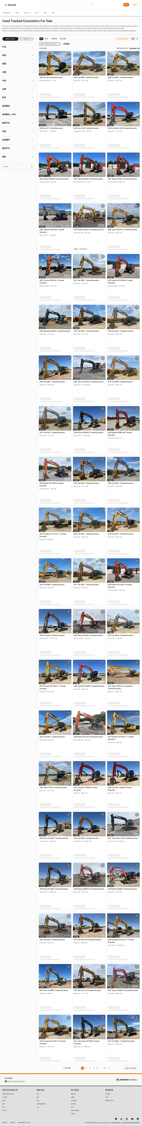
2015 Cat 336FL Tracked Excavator (52, 585)
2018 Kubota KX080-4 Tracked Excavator (122, 889)
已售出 (26, 39)
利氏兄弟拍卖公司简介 (8, 1094)
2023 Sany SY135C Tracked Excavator (53, 787)
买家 (38, 1094)
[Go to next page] (108, 1068)
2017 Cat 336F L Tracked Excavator (86, 280)
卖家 (38, 1097)
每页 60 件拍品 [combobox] (130, 1068)
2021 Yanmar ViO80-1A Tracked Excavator (123, 990)
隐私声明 (4, 1122)
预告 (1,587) (10, 39)
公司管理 (4, 1097)
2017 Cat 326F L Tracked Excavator (86, 331)
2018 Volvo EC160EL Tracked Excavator (54, 838)
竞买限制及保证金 (41, 1104)
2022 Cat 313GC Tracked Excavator (86, 128)
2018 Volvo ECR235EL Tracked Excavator (88, 432)
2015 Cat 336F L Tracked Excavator (120, 534)
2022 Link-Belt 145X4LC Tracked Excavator (89, 686)
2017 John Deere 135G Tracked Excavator (123, 838)
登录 (126, 4)
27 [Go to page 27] (104, 1068)
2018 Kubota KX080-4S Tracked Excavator (89, 889)
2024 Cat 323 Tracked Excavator (51, 77)
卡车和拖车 (74, 1100)
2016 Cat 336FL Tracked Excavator (52, 635)
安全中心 (4, 1110)
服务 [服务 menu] (37, 13)
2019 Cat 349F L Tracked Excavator (52, 382)
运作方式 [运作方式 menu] (28, 13)
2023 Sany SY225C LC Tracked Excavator (123, 230)
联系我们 (134, 1080)
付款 (38, 1107)
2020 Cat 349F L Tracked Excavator (120, 77)
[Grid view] (132, 39)
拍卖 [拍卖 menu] (18, 13)
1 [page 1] (82, 1068)
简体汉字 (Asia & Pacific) (16, 1081)
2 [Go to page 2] (86, 1068)
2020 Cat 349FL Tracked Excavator (86, 77)
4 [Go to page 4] (93, 1068)
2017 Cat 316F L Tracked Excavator (52, 432)
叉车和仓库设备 (75, 1110)
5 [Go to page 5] (97, 1068)
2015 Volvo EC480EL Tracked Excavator (54, 990)
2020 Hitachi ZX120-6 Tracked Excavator (88, 737)
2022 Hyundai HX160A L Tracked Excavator (55, 331)
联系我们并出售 (109, 1100)
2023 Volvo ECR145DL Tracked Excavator (89, 382)
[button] (123, 39)
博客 (3, 1107)
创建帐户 (135, 4)
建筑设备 (73, 1094)
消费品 (73, 1097)
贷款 (38, 1100)
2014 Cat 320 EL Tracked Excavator (52, 940)
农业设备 (73, 1104)
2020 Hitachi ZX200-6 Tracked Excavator (88, 635)
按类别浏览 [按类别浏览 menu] (7, 13)
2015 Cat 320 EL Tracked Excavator (120, 635)
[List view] (137, 39)
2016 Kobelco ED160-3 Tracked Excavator (89, 230)
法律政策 (12, 1122)
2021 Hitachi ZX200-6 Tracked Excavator (54, 179)
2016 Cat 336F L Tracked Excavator (86, 483)
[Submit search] (91, 4)
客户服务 (107, 1094)
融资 (45, 13)
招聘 (3, 1104)
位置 (53, 13)
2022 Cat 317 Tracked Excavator (51, 128)
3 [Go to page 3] (89, 1068)
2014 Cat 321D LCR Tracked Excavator (87, 990)
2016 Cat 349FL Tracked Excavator (120, 382)
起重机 (73, 1114)
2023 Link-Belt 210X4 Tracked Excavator (122, 128)
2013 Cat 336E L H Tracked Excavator (121, 1041)
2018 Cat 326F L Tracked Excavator (120, 331)
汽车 (72, 1107)
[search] (32, 167)
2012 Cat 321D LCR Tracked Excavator (87, 940)
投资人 (4, 1100)
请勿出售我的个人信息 (24, 1122)
